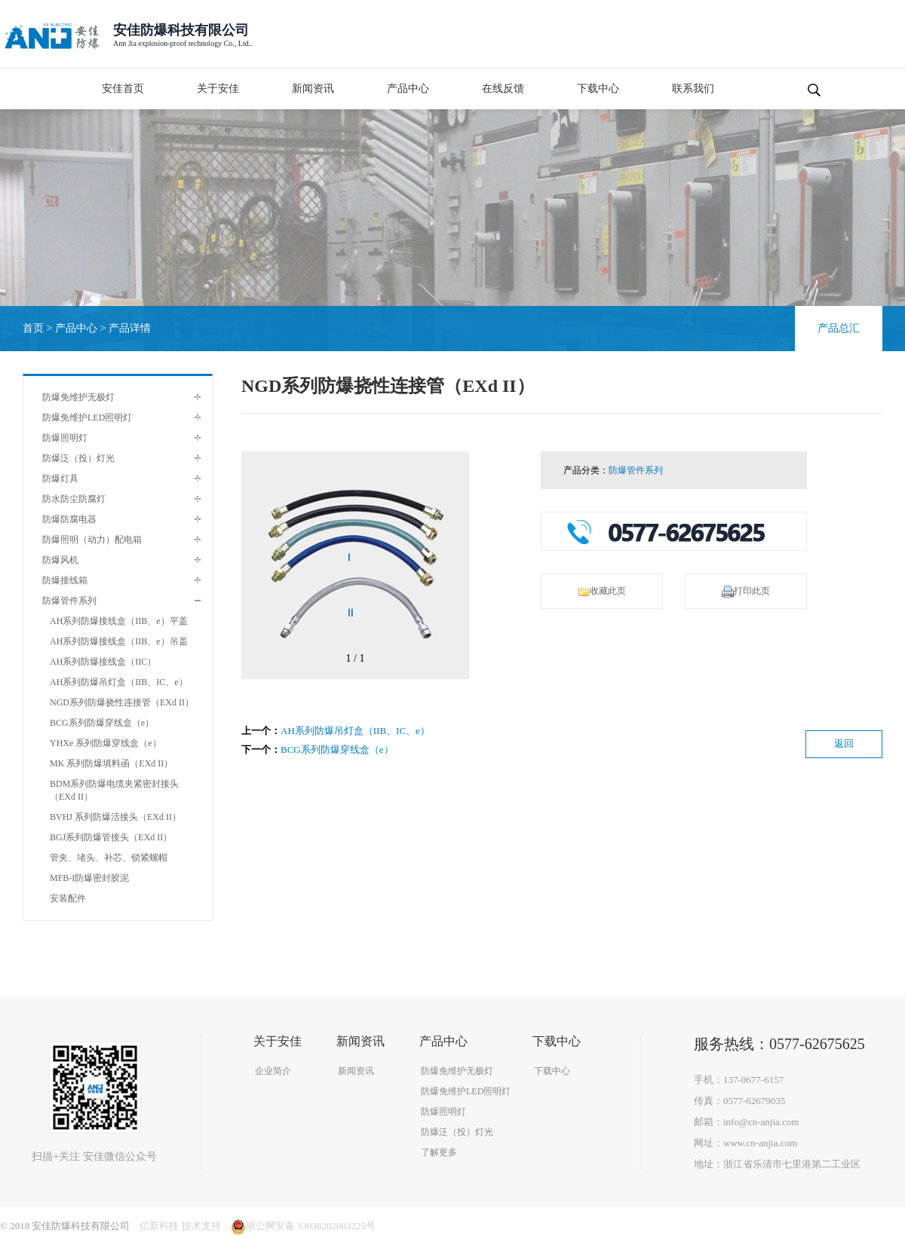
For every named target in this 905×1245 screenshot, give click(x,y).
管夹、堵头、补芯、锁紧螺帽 (108, 857)
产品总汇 (839, 328)
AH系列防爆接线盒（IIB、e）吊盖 (119, 641)
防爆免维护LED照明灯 (87, 417)
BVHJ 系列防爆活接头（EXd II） (115, 817)
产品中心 (408, 88)
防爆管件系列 (69, 600)
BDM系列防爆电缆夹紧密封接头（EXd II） (114, 790)
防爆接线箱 (64, 580)
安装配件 (68, 898)
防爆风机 (60, 560)
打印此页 (746, 592)
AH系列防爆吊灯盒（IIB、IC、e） (119, 682)
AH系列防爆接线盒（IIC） (103, 661)
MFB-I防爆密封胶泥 (89, 878)
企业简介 (273, 1071)
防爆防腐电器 (69, 519)
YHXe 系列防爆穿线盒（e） (105, 743)
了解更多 (439, 1152)
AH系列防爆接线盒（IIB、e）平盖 (119, 621)
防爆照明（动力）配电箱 (92, 539)
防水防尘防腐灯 (74, 499)
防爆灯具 (60, 478)
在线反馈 (503, 88)
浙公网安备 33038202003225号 (303, 1225)
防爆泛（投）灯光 (78, 458)
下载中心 (598, 88)
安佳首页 (123, 88)
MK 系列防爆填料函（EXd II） (111, 763)
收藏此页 (602, 592)
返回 (844, 743)
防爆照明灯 (64, 438)
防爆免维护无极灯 (78, 397)
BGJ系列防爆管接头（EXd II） (111, 837)
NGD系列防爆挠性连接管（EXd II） (122, 702)
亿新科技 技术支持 (180, 1225)
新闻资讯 (313, 88)
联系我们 (693, 88)
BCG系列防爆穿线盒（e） (102, 722)
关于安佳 (218, 88)
